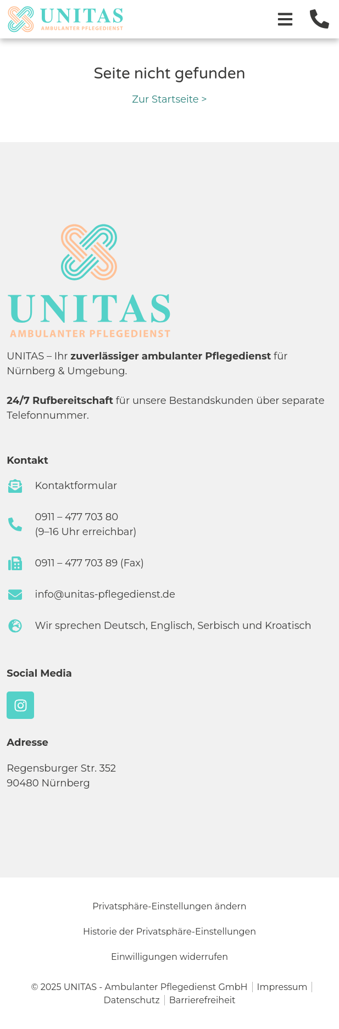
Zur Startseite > (169, 99)
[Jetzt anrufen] (319, 19)
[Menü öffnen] (285, 19)
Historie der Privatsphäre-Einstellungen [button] (169, 931)
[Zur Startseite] (65, 19)
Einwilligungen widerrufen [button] (169, 957)
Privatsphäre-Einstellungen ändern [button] (169, 906)
